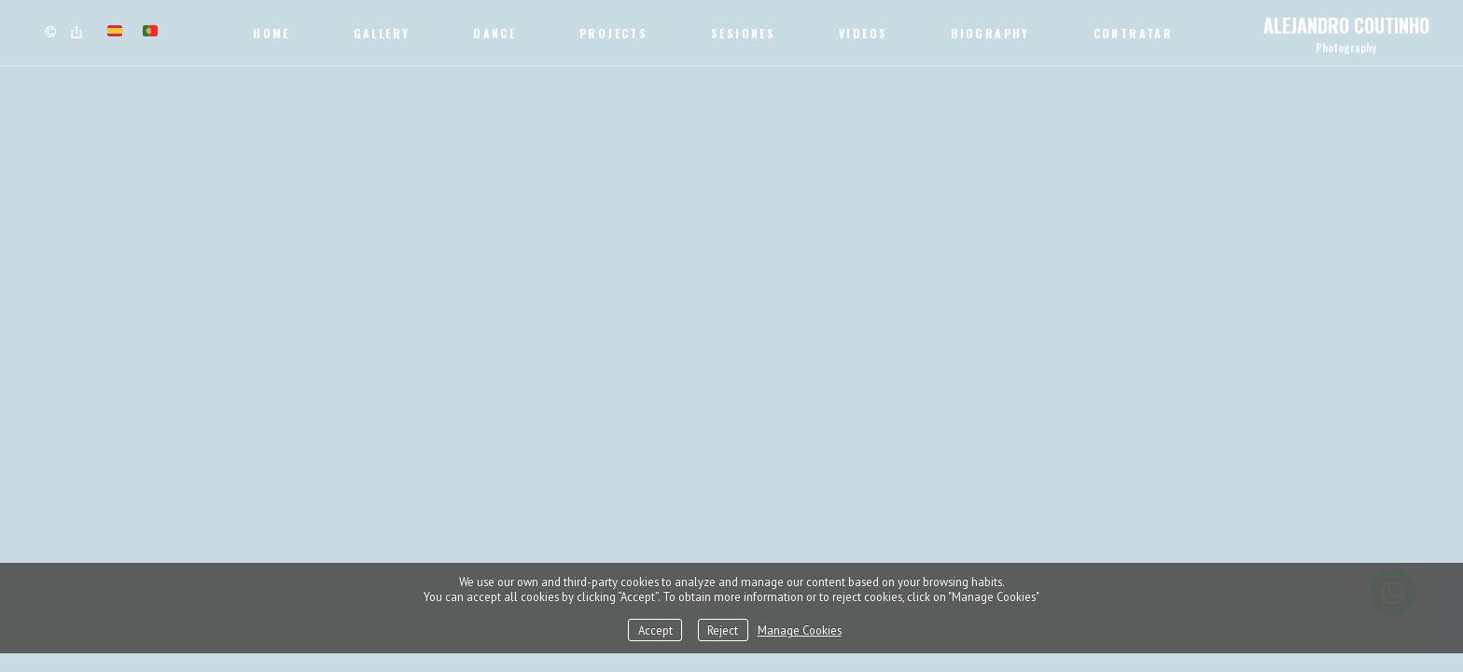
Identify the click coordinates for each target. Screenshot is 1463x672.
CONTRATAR (1134, 33)
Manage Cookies (800, 630)
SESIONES (743, 33)
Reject (722, 630)
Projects (613, 33)
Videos (863, 33)
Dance (494, 33)
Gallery (382, 33)
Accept (655, 630)
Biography (990, 33)
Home (271, 33)
